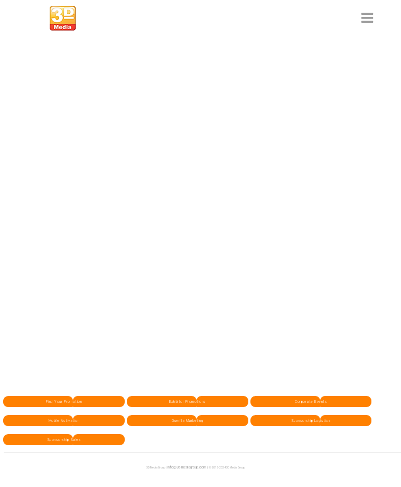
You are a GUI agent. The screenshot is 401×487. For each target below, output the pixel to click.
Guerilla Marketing (187, 420)
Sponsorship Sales (64, 439)
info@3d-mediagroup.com (186, 467)
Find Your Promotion (64, 401)
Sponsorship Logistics (311, 420)
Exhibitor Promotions (187, 401)
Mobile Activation (64, 420)
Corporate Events (311, 401)
